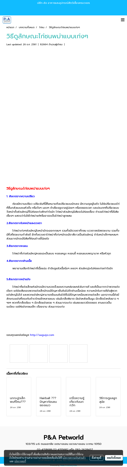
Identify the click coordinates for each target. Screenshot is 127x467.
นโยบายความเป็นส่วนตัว (74, 457)
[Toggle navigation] (122, 20)
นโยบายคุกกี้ (20, 461)
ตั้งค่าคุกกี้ (96, 457)
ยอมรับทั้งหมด (114, 457)
